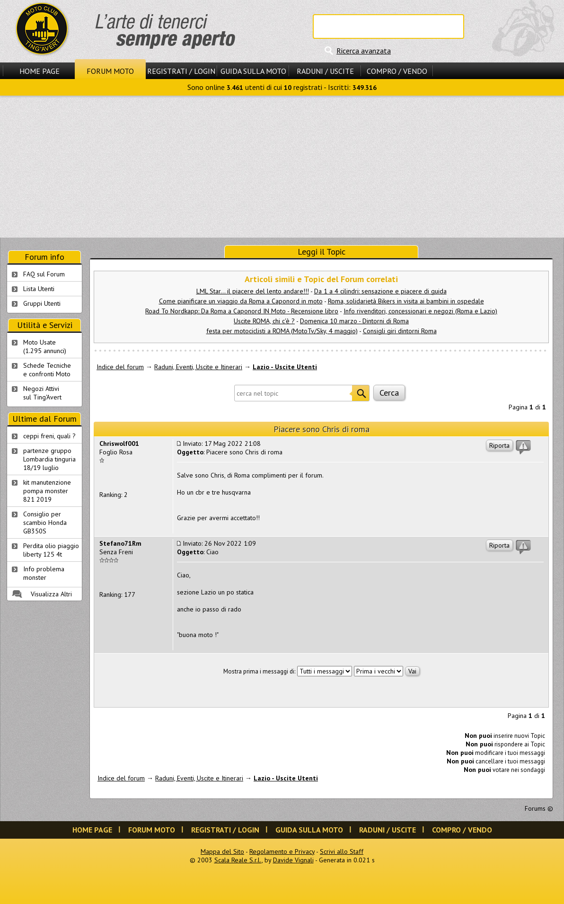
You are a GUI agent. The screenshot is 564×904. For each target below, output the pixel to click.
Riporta (499, 445)
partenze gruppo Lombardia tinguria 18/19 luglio (49, 459)
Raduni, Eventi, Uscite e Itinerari (198, 367)
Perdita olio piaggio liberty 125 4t (51, 549)
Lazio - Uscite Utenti (285, 367)
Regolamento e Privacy (282, 851)
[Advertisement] (282, 166)
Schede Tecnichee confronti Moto (47, 369)
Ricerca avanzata (363, 50)
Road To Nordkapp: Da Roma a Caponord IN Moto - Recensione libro (241, 311)
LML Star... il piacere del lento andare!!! (252, 291)
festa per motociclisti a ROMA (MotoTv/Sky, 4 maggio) (282, 331)
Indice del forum (120, 367)
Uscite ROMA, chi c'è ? (264, 321)
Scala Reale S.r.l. (238, 860)
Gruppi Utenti (42, 303)
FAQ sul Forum (44, 274)
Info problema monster (43, 573)
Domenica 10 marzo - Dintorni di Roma (354, 321)
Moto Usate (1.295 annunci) (44, 346)
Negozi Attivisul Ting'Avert (42, 392)
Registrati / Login (181, 71)
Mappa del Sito (222, 851)
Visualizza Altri (51, 594)
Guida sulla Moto (253, 71)
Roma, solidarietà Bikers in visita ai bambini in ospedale (406, 301)
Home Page (39, 71)
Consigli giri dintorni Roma (400, 331)
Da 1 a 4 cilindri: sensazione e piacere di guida (380, 291)
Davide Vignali (293, 860)
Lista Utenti (38, 288)
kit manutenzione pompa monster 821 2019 (47, 491)
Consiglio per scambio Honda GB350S (45, 522)
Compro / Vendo (397, 71)
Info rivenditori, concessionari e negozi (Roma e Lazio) (420, 311)
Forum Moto (110, 71)
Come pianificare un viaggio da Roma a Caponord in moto (241, 301)
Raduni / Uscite (325, 71)
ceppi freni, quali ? (49, 436)
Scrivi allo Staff (341, 851)
